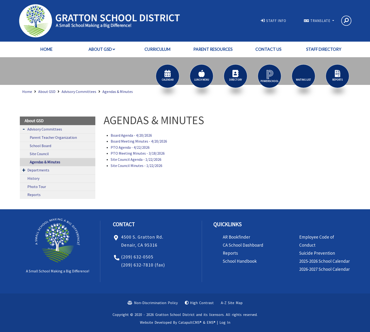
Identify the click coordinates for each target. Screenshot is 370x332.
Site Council (39, 153)
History (33, 178)
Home (46, 49)
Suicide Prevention (317, 253)
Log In (224, 322)
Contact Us (268, 49)
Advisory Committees (79, 91)
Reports (34, 194)
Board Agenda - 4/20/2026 (131, 135)
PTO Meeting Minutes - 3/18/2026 (138, 153)
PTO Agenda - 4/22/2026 (130, 147)
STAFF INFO (276, 20)
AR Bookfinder (236, 237)
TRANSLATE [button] (320, 20)
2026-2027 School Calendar (324, 269)
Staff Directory (323, 49)
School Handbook (240, 261)
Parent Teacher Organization (53, 137)
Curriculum (157, 49)
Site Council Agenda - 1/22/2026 (136, 159)
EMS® (211, 322)
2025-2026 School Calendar (324, 261)
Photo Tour (36, 186)
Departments (38, 170)
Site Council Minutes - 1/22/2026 (136, 165)
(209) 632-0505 (137, 257)
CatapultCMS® (190, 322)
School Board (40, 145)
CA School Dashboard (243, 245)
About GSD (101, 49)
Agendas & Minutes (117, 91)
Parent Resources (212, 49)
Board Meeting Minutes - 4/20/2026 (139, 141)
